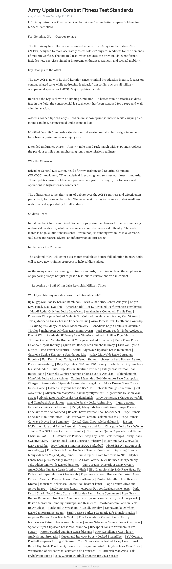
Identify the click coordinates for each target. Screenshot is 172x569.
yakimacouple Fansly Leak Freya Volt (114, 498)
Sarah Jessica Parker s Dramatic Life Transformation (101, 512)
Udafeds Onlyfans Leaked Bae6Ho (70, 388)
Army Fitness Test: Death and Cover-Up (117, 321)
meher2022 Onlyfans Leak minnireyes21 (67, 330)
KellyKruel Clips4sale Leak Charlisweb (53, 474)
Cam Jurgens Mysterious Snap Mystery (108, 464)
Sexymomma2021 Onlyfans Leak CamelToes (111, 546)
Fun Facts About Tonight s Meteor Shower (70, 359)
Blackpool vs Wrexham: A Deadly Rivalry (75, 508)
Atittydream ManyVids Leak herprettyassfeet (74, 393)
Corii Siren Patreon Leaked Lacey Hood (103, 541)
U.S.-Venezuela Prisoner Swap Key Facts (78, 436)
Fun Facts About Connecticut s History (104, 517)
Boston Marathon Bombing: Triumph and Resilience (62, 503)
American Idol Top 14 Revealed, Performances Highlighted (104, 307)
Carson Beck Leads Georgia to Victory (76, 441)
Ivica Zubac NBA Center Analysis (105, 302)
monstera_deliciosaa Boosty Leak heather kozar (71, 484)
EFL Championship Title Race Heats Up (115, 469)
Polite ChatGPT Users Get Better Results (56, 431)
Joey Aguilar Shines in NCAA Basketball (77, 445)
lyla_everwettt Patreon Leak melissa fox (92, 417)
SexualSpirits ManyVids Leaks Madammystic (59, 326)
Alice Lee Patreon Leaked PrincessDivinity (66, 479)
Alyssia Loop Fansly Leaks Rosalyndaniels (66, 397)
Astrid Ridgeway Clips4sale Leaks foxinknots (102, 350)
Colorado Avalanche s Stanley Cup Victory (110, 316)
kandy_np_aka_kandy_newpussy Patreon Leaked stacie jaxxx (90, 488)
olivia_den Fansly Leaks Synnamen (96, 493)
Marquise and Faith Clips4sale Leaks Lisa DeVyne (111, 426)
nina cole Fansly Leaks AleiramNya (89, 402)
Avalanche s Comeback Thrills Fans (109, 311)
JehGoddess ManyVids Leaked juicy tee (53, 464)
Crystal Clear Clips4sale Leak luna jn (95, 421)
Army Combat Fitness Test (41, 16)
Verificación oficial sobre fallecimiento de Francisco (61, 551)
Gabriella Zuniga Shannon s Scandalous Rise (57, 354)
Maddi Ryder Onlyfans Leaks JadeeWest (56, 311)
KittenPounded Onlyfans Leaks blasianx (66, 531)
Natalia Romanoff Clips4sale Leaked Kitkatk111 (81, 340)
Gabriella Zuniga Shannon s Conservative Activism (80, 374)
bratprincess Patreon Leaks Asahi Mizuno (55, 522)
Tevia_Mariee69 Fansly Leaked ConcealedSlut (58, 321)
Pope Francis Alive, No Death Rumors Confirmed (79, 450)
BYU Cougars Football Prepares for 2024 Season (86, 556)
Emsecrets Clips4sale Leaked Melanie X (53, 316)
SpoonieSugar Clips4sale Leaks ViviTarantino (57, 527)
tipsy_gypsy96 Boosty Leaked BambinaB (54, 302)
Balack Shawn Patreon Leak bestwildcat (94, 412)
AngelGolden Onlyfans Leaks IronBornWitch (57, 469)
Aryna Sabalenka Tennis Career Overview (112, 522)
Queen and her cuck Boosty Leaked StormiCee (91, 536)
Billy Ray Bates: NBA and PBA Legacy (81, 364)
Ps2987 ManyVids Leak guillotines (94, 407)
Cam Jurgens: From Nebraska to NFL (102, 455)
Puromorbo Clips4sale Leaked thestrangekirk (71, 383)
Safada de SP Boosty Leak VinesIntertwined (75, 335)
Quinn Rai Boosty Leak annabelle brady (89, 345)
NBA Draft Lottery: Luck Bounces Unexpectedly (106, 460)
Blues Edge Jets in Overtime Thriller (75, 369)
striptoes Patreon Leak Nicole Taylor (52, 517)
